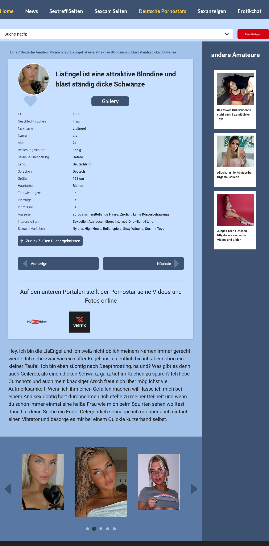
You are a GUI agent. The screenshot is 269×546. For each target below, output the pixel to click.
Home (7, 11)
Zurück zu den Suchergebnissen (50, 241)
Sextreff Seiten (66, 11)
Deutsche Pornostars (162, 11)
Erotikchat (249, 11)
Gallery (110, 101)
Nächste (164, 263)
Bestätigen (253, 34)
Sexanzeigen (212, 11)
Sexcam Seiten (111, 11)
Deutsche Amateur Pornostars (43, 52)
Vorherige (39, 263)
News (31, 11)
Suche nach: (116, 34)
